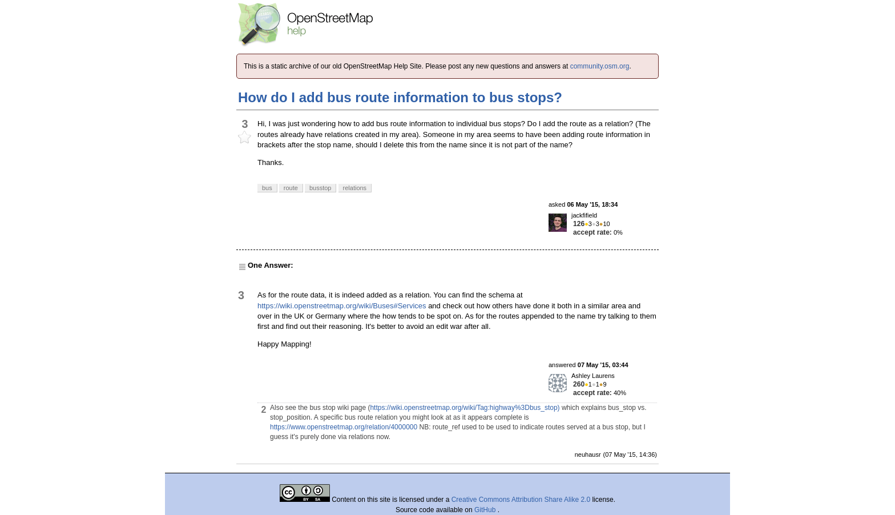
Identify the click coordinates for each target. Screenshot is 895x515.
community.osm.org (600, 66)
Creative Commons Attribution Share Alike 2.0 (520, 500)
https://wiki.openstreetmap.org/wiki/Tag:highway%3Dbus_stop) (464, 408)
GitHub (486, 510)
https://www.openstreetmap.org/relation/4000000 (343, 427)
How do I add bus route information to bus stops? (400, 97)
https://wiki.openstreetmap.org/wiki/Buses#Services (341, 305)
